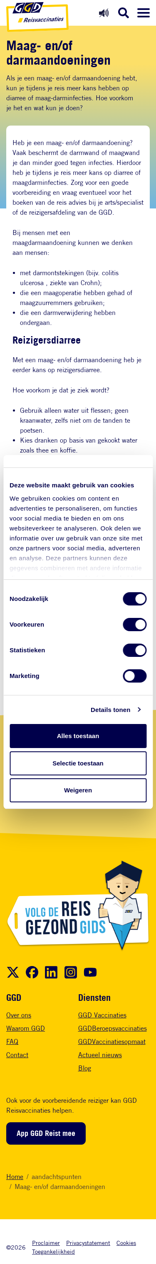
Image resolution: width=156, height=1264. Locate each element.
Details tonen (110, 709)
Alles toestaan (78, 735)
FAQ (12, 1042)
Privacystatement (88, 1242)
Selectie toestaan (78, 763)
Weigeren (78, 790)
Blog (84, 1068)
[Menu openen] (143, 13)
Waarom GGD (25, 1028)
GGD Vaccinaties (102, 1015)
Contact (17, 1055)
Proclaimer (46, 1242)
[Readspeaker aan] (104, 12)
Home (14, 1177)
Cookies (126, 1242)
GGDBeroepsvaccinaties (112, 1028)
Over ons (18, 1015)
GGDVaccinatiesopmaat (112, 1042)
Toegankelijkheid (53, 1251)
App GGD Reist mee (46, 1133)
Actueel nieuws (100, 1055)
